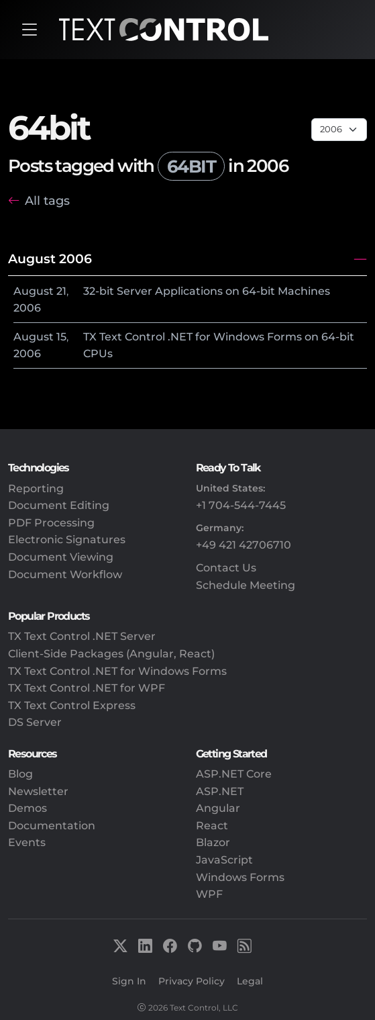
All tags (47, 200)
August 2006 (50, 258)
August (33, 291)
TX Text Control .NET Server (82, 636)
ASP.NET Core (234, 774)
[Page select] (339, 129)
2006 (27, 308)
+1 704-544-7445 (241, 505)
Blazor (213, 842)
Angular (218, 808)
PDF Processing (51, 522)
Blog (20, 774)
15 (61, 336)
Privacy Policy (191, 981)
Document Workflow (65, 574)
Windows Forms (240, 877)
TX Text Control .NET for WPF (86, 688)
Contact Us (226, 567)
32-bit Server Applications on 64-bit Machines (206, 291)
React (212, 825)
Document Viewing (60, 557)
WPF (209, 894)
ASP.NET (220, 791)
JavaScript (224, 859)
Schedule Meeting (245, 585)
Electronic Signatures (66, 539)
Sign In (129, 981)
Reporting (36, 488)
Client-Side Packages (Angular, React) (111, 653)
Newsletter (38, 791)
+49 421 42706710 (243, 545)
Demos (27, 808)
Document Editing (58, 505)
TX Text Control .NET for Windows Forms (117, 671)
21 (61, 291)
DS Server (35, 722)
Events (27, 842)
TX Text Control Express (72, 705)
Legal (250, 981)
